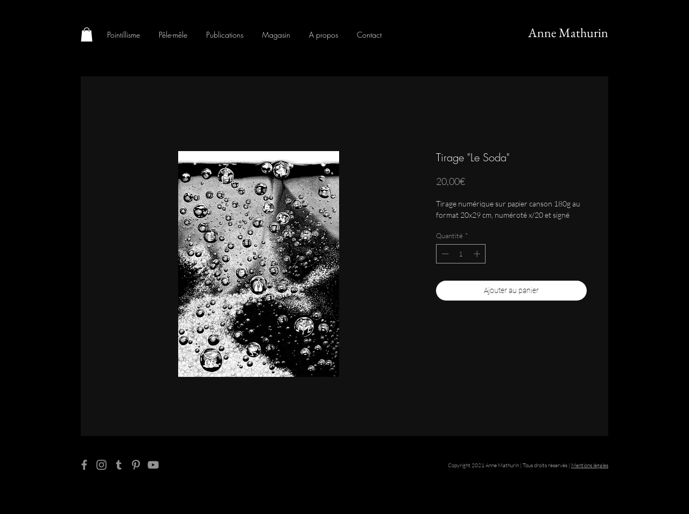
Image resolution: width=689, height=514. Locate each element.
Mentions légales (589, 465)
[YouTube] (153, 465)
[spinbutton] (461, 254)
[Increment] (478, 254)
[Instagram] (101, 465)
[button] (87, 34)
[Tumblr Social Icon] (118, 465)
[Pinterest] (136, 465)
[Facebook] (84, 465)
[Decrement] (444, 254)
